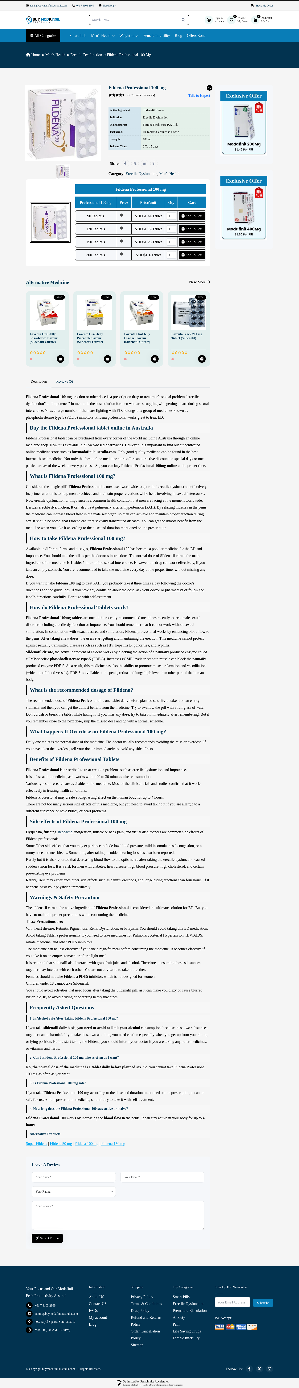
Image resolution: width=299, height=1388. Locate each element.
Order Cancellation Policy (145, 1334)
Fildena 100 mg (87, 1143)
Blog (178, 35)
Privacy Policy (142, 1297)
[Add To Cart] (60, 359)
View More (199, 282)
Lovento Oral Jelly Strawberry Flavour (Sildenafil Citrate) (44, 338)
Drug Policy (140, 1310)
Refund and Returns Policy (146, 1320)
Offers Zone (196, 35)
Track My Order (262, 5)
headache (65, 832)
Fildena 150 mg (113, 1143)
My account (98, 1317)
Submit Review (47, 1238)
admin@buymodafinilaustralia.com (46, 5)
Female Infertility (156, 35)
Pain (176, 1324)
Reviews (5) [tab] (64, 381)
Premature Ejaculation (190, 1310)
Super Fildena (36, 1143)
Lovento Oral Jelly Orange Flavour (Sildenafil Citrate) (137, 338)
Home (33, 55)
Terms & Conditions (146, 1304)
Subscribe (263, 1302)
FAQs (93, 1310)
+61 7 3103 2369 (83, 5)
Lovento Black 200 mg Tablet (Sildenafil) (186, 336)
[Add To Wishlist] (209, 88)
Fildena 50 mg (61, 1143)
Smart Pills (77, 35)
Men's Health (101, 35)
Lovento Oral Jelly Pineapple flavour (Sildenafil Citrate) (90, 338)
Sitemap (137, 1345)
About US (96, 1297)
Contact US (98, 1304)
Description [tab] (39, 381)
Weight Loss (128, 35)
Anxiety (179, 1317)
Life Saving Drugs (187, 1331)
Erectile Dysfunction (86, 55)
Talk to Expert (196, 95)
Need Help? (107, 5)
